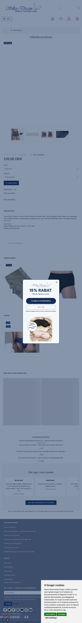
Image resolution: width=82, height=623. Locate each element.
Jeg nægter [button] (61, 614)
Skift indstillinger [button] (51, 618)
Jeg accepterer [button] (50, 614)
